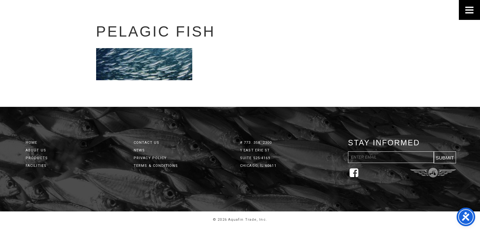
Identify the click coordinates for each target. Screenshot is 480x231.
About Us (36, 150)
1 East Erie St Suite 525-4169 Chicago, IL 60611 (258, 158)
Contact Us (146, 143)
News (139, 150)
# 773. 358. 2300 (256, 143)
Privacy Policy (150, 158)
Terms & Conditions (156, 166)
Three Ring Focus (433, 172)
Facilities (36, 166)
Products (37, 158)
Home (31, 143)
